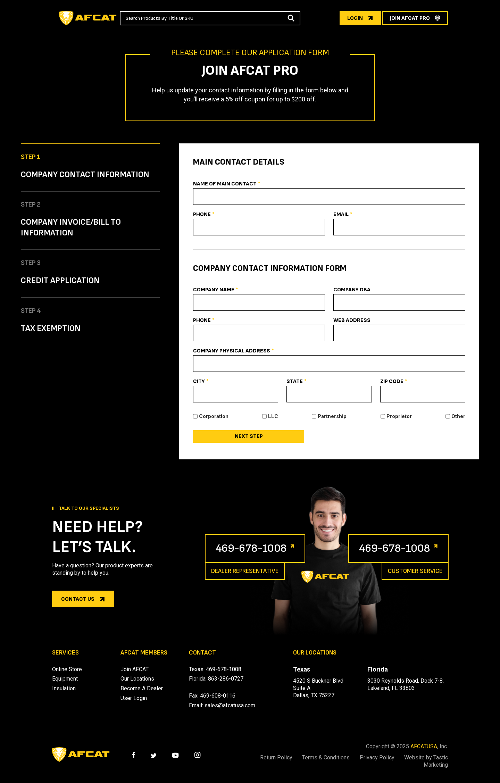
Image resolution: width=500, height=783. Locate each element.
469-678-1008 (251, 548)
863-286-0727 (225, 678)
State (296, 381)
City (201, 381)
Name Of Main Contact (226, 184)
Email (342, 214)
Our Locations (137, 678)
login (355, 18)
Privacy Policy (376, 757)
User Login (133, 698)
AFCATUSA (423, 746)
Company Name (215, 290)
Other (458, 416)
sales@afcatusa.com (230, 705)
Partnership (332, 416)
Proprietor (399, 416)
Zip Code (393, 381)
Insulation (64, 688)
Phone (204, 214)
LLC (273, 416)
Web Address (351, 320)
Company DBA (351, 289)
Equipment (65, 678)
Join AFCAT (134, 669)
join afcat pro (410, 18)
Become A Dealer (141, 688)
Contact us (77, 599)
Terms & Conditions (325, 757)
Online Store (67, 669)
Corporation (213, 416)
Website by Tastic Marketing (426, 761)
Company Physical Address (233, 351)
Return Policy (275, 757)
